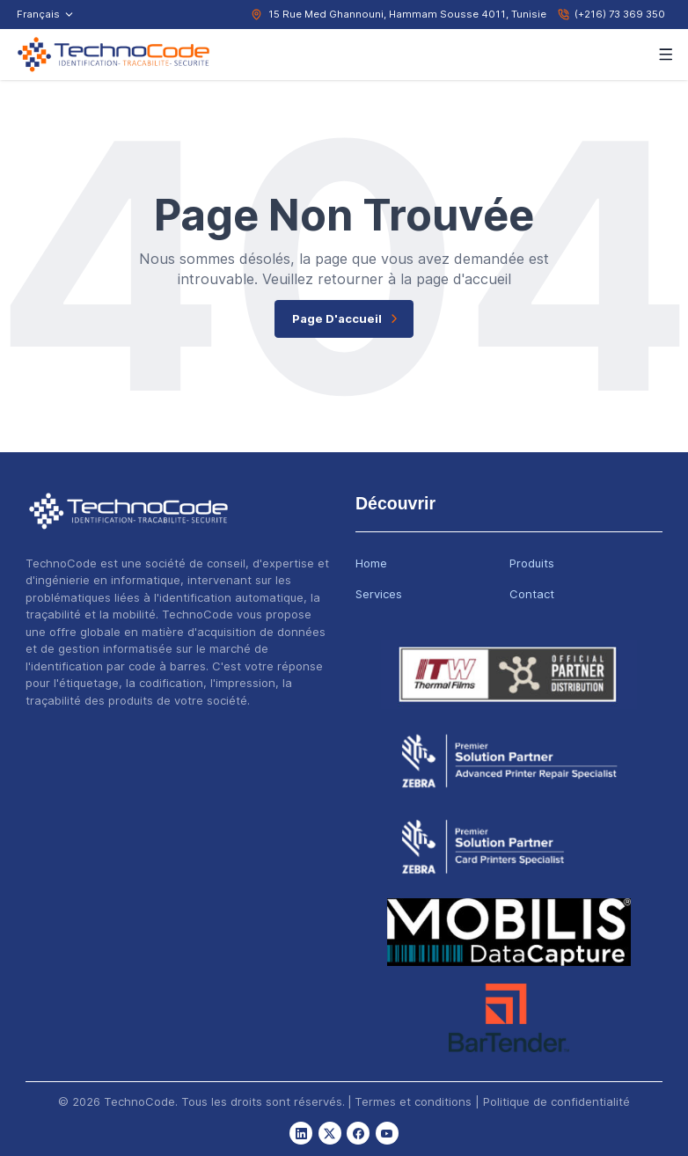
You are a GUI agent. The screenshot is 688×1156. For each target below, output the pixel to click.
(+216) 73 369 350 (620, 14)
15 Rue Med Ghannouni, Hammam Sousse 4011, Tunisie (407, 14)
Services (378, 594)
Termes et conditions (413, 1101)
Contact (531, 594)
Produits (531, 563)
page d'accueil (347, 318)
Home (371, 563)
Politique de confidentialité (556, 1101)
